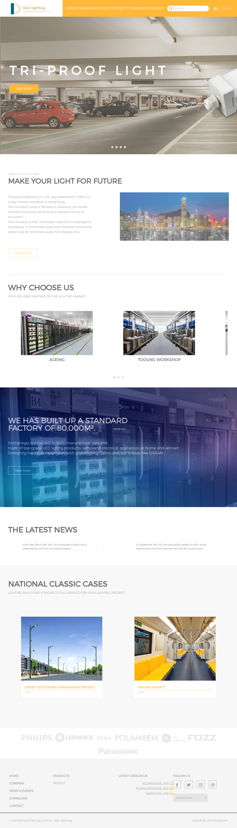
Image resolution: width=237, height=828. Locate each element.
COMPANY (85, 8)
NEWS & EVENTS (21, 791)
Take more (24, 88)
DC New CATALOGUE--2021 (152, 788)
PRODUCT (102, 8)
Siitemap (66, 820)
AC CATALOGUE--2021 (155, 783)
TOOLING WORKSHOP (159, 348)
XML (57, 820)
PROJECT (119, 8)
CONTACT (156, 8)
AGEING (57, 348)
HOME (71, 8)
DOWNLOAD (137, 8)
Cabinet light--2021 (157, 793)
